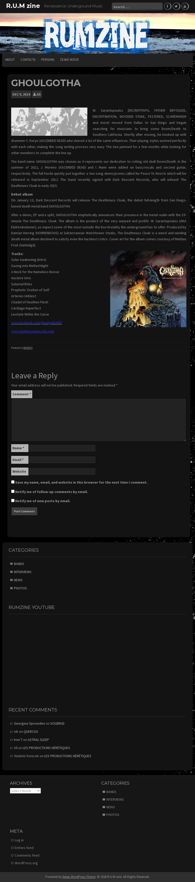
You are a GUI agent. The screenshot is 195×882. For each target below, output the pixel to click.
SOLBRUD (57, 723)
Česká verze (69, 59)
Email (18, 459)
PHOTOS (20, 588)
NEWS (18, 580)
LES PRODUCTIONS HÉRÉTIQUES (46, 747)
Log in (19, 840)
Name (18, 448)
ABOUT (10, 59)
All (39, 94)
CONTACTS (28, 59)
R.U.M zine (23, 5)
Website (19, 471)
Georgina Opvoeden (29, 723)
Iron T (18, 739)
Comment (21, 394)
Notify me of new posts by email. (42, 501)
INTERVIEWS (22, 572)
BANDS (27, 348)
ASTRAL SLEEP (38, 739)
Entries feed (24, 847)
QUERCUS (31, 731)
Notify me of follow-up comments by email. (51, 491)
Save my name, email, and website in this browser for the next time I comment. (81, 482)
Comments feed (27, 855)
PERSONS (47, 59)
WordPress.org (26, 863)
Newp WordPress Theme (78, 877)
